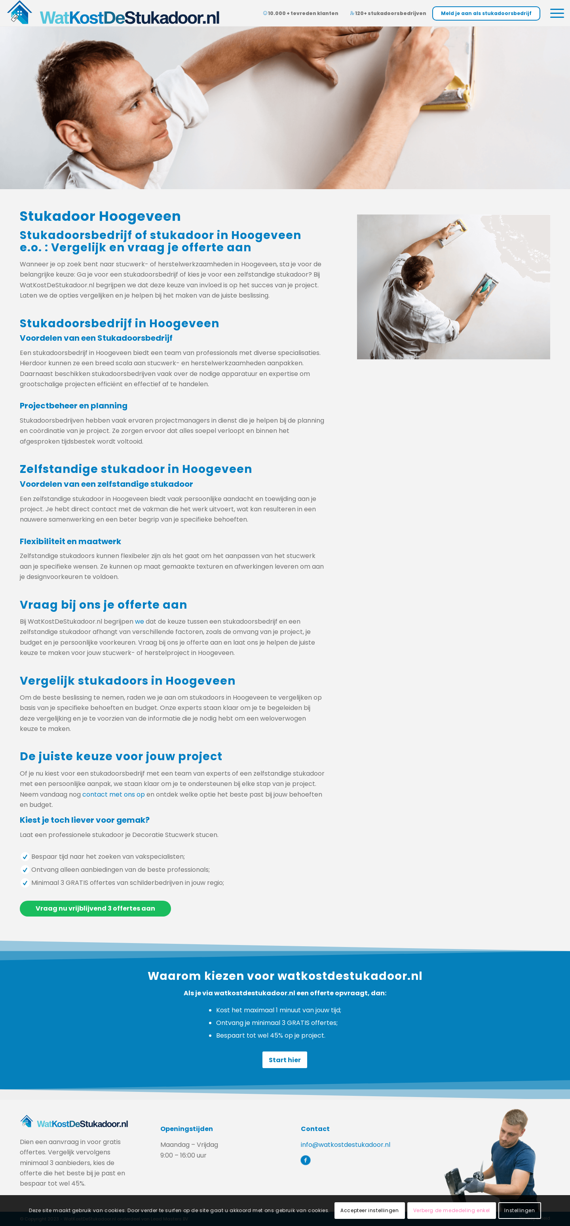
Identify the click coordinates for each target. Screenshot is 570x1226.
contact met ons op (113, 794)
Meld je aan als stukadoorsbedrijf (486, 13)
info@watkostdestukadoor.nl (345, 1144)
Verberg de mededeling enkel (451, 1210)
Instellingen (519, 1210)
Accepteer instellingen (369, 1210)
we (139, 621)
